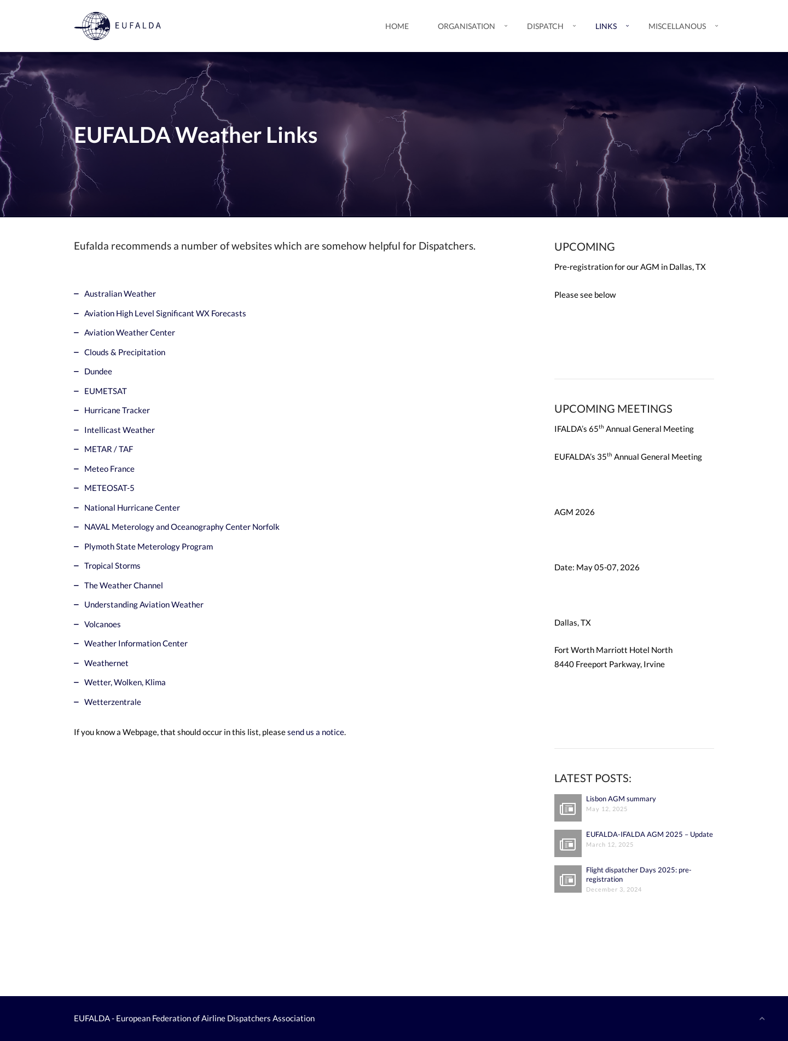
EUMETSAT (105, 391)
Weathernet (106, 663)
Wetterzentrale (112, 702)
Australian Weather (120, 293)
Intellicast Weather (119, 430)
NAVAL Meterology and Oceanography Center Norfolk (182, 526)
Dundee (98, 371)
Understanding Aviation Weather (144, 604)
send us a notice (315, 732)
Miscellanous (677, 26)
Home (397, 26)
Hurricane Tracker (117, 410)
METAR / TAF (108, 449)
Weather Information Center (136, 643)
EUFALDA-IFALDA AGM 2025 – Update (649, 834)
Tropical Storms (112, 565)
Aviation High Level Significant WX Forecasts (165, 313)
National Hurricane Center (132, 507)
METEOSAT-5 (109, 488)
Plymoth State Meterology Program (148, 546)
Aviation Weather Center (129, 332)
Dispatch (545, 26)
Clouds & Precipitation (124, 352)
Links (606, 26)
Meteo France (109, 468)
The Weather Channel (123, 585)
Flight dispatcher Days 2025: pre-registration (639, 874)
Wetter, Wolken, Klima (125, 682)
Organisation (466, 26)
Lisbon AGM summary (621, 798)
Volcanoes (102, 624)
